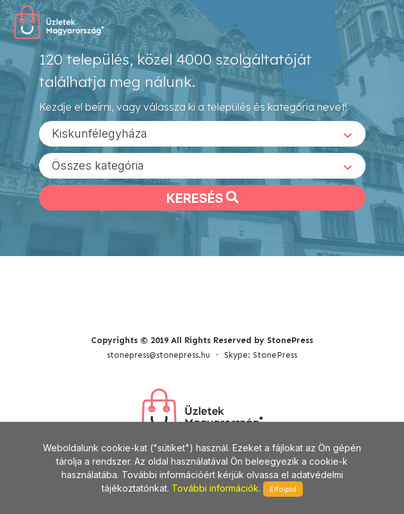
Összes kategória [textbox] (98, 165)
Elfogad (283, 489)
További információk (215, 488)
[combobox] (202, 134)
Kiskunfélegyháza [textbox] (99, 133)
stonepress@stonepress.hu (158, 355)
